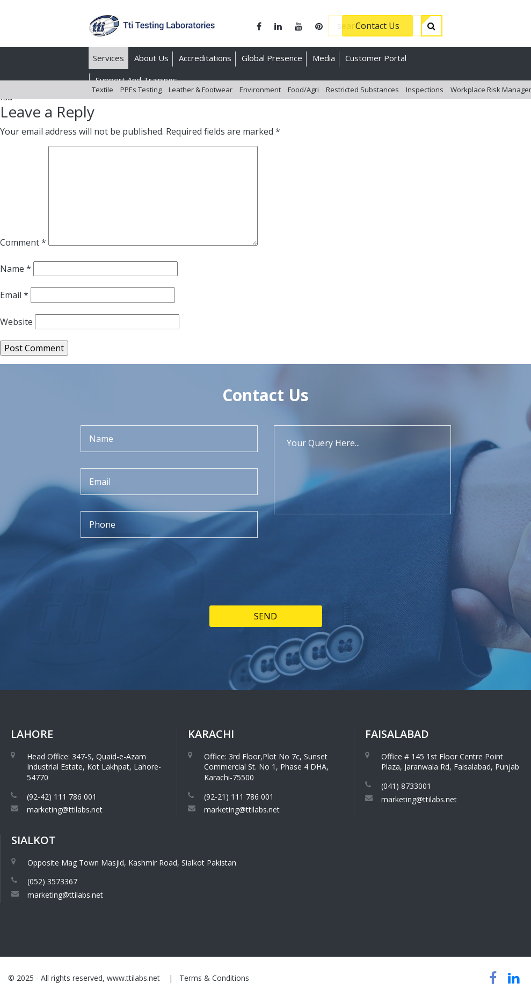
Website (16, 322)
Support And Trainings (136, 80)
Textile (102, 101)
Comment (23, 242)
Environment (260, 101)
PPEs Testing (141, 101)
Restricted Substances (362, 101)
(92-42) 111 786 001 (62, 797)
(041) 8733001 (406, 786)
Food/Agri (303, 101)
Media (323, 58)
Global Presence (272, 58)
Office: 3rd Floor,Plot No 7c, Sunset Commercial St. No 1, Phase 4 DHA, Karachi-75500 (266, 766)
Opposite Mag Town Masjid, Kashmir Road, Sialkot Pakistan (131, 862)
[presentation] (162, 607)
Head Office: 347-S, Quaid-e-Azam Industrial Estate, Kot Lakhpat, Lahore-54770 (94, 766)
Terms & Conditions (214, 978)
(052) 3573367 (52, 881)
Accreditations (205, 58)
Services (108, 58)
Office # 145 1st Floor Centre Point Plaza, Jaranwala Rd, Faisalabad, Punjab (450, 761)
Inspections (424, 101)
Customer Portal (375, 58)
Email (14, 295)
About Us (151, 58)
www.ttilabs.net (133, 978)
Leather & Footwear (200, 101)
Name (15, 269)
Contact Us (377, 26)
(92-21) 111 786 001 (239, 797)
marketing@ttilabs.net (65, 809)
